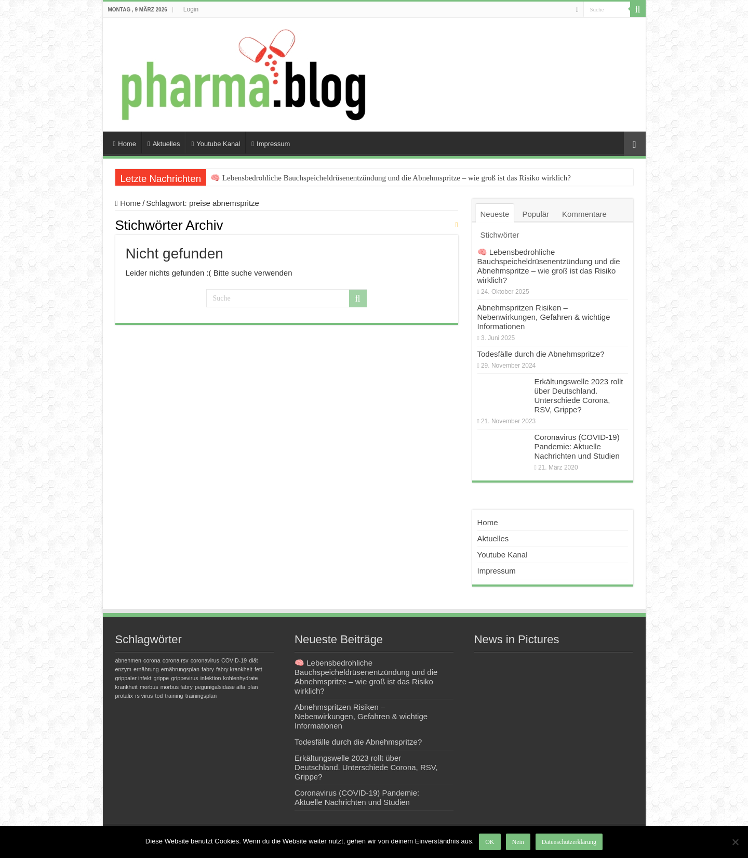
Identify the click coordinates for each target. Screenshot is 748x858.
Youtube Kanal (215, 144)
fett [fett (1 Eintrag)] (258, 669)
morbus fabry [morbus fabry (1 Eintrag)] (177, 687)
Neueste (495, 214)
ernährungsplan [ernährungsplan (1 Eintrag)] (180, 669)
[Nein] (735, 842)
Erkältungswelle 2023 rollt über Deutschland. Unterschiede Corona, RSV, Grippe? (579, 395)
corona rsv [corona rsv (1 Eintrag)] (176, 660)
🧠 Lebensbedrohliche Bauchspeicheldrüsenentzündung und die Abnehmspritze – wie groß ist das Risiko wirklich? (390, 178)
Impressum (270, 144)
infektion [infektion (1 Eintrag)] (211, 678)
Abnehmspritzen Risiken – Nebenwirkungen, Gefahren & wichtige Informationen (543, 317)
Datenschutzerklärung (569, 842)
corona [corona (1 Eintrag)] (152, 660)
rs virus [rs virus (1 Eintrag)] (144, 696)
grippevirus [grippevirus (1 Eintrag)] (184, 678)
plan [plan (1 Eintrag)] (252, 687)
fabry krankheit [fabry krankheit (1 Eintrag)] (234, 669)
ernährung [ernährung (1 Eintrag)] (146, 669)
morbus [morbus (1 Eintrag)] (149, 687)
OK (489, 842)
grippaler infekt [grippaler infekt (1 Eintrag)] (133, 678)
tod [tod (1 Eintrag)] (159, 696)
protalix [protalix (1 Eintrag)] (124, 696)
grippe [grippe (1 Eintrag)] (161, 678)
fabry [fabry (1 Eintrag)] (208, 669)
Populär (535, 214)
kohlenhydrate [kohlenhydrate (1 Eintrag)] (240, 678)
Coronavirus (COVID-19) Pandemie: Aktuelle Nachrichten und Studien (577, 446)
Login (190, 9)
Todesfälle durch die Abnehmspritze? (541, 353)
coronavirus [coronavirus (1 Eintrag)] (205, 660)
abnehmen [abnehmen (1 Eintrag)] (128, 660)
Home (124, 144)
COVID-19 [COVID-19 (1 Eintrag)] (234, 660)
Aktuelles (164, 144)
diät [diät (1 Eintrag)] (253, 660)
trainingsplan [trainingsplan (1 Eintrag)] (201, 696)
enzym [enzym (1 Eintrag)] (123, 669)
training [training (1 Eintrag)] (174, 696)
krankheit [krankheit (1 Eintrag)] (126, 687)
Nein (518, 842)
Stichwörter (499, 234)
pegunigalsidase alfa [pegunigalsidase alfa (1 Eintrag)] (220, 687)
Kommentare (584, 214)
